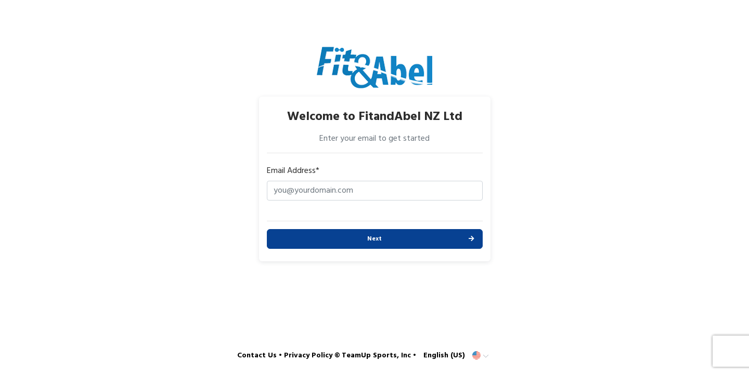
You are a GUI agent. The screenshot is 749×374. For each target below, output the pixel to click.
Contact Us (257, 356)
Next (374, 239)
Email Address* (293, 171)
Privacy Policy (308, 356)
